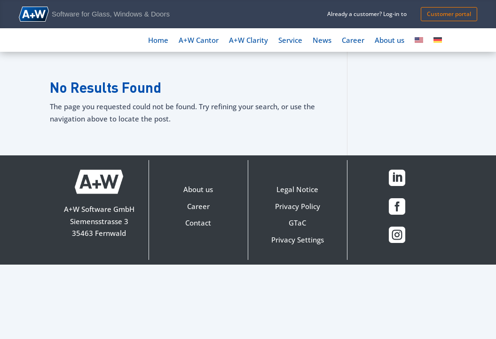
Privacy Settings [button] (297, 239)
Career (353, 41)
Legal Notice (297, 189)
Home (158, 41)
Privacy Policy (297, 206)
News (322, 41)
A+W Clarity (248, 41)
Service (290, 41)
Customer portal (449, 14)
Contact (198, 222)
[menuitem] (419, 42)
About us (389, 41)
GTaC (297, 222)
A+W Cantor (199, 41)
